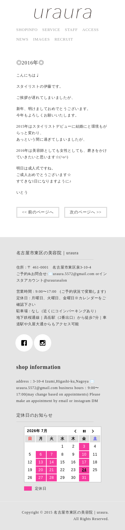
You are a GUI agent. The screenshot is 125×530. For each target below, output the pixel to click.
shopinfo (27, 29)
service (51, 29)
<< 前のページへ (38, 212)
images (41, 39)
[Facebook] (25, 343)
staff (71, 29)
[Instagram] (44, 343)
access (90, 29)
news (22, 39)
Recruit (63, 39)
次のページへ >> (86, 212)
